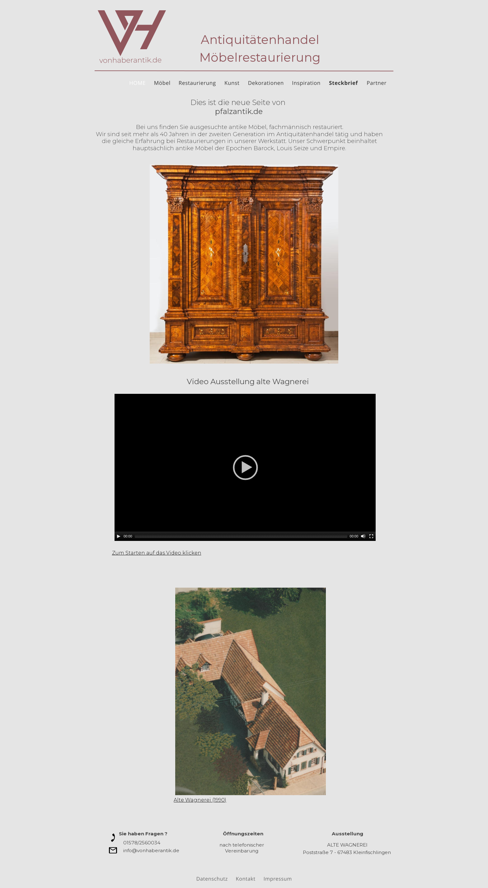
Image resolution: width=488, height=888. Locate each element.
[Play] (118, 536)
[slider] (241, 536)
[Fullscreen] (371, 536)
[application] (245, 467)
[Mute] (363, 536)
